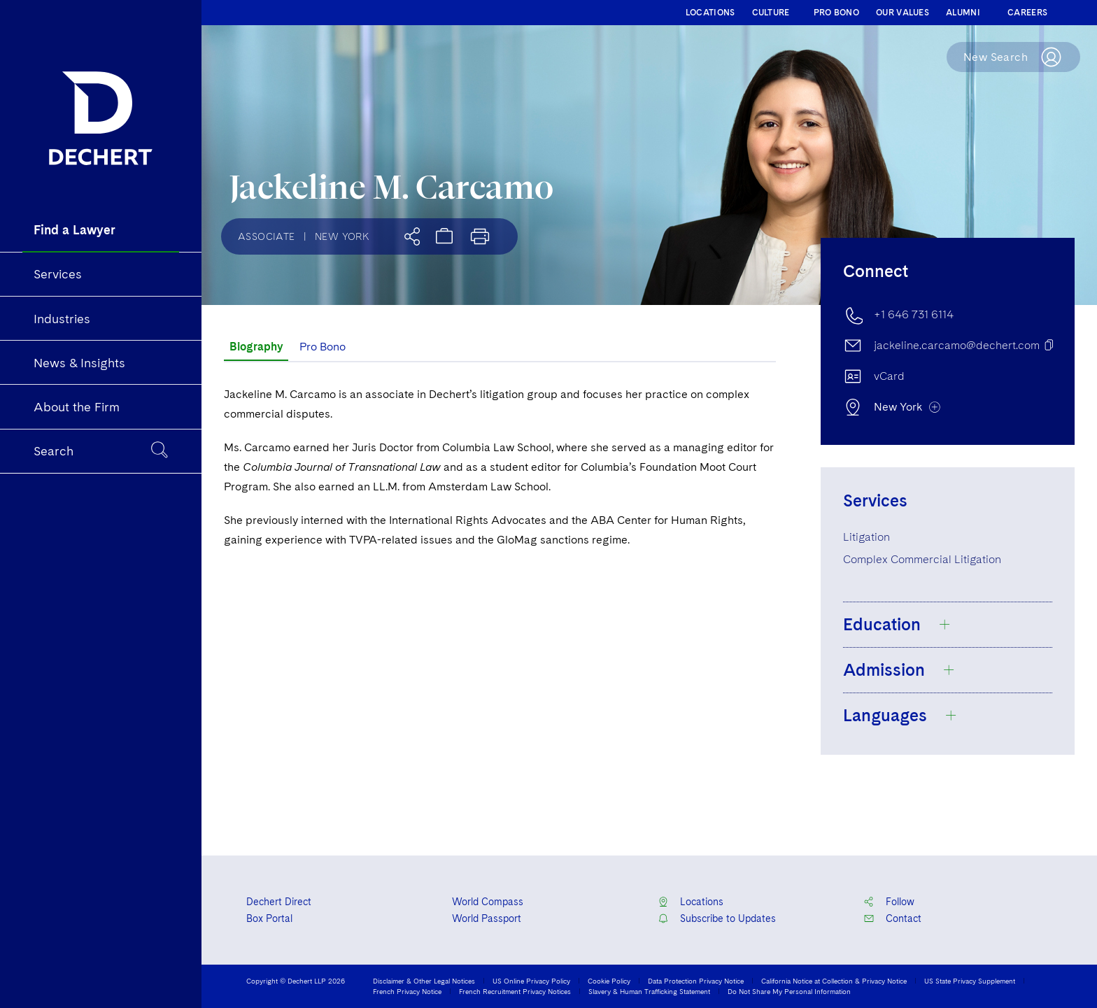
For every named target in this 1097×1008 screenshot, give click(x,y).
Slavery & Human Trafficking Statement (649, 991)
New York (342, 236)
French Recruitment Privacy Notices (515, 991)
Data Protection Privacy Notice (696, 981)
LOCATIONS (710, 12)
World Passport (486, 918)
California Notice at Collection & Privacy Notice (834, 981)
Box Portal (269, 918)
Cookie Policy (609, 981)
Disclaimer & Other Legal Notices (424, 981)
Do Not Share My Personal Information (789, 991)
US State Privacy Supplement (969, 981)
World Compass (487, 901)
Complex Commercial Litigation (922, 559)
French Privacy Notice (407, 991)
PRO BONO (836, 12)
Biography (256, 346)
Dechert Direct (278, 901)
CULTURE (771, 12)
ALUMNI (963, 12)
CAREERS (1027, 12)
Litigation (866, 537)
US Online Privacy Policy (531, 981)
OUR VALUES (902, 12)
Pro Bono (322, 346)
